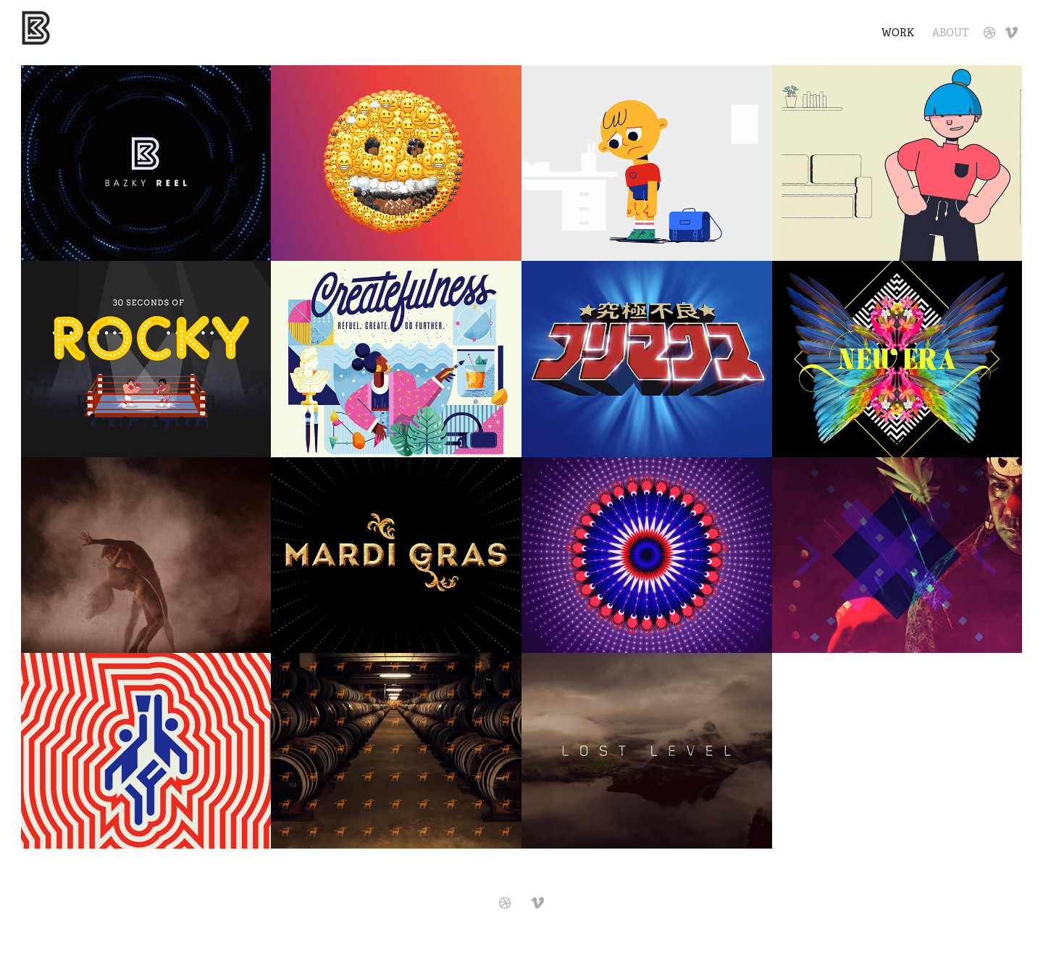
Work (897, 32)
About (950, 32)
